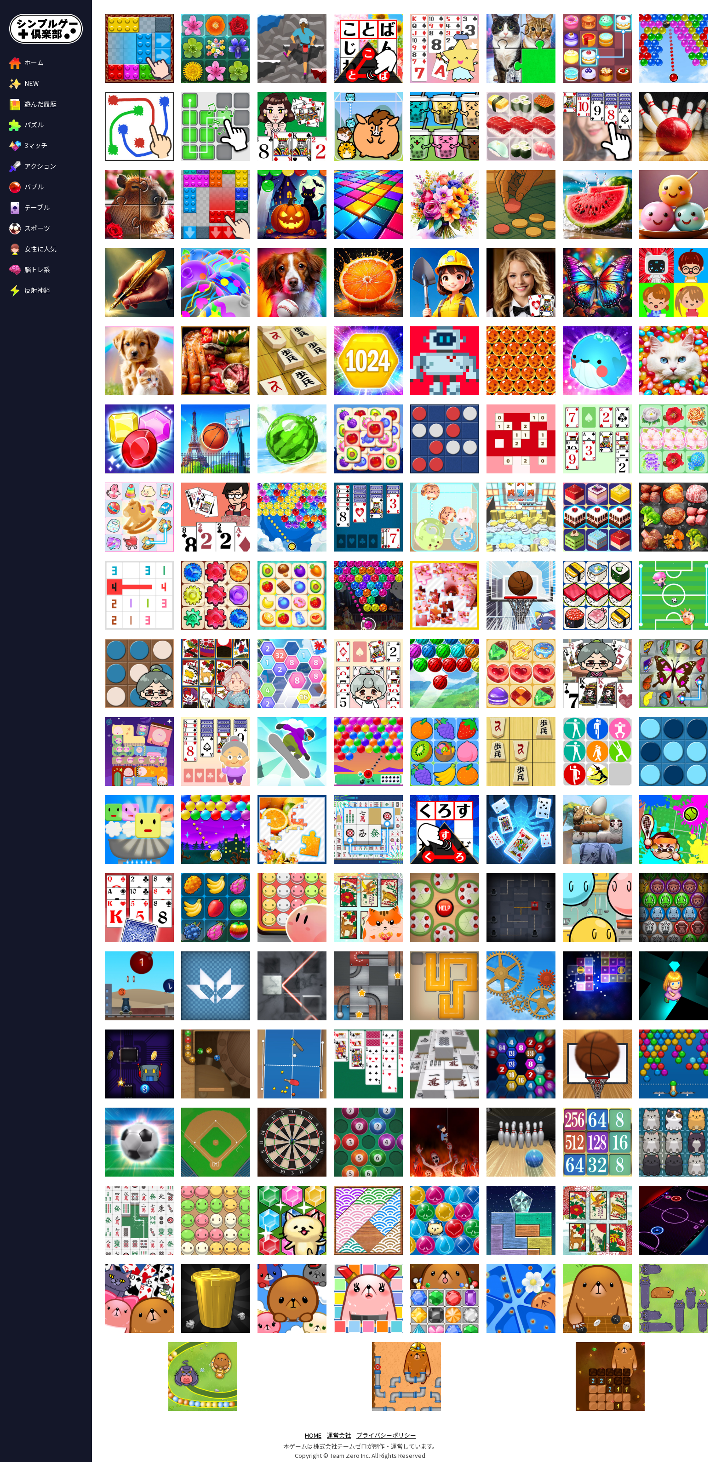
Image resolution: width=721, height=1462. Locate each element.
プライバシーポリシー (386, 1435)
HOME (313, 1435)
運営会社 (339, 1435)
